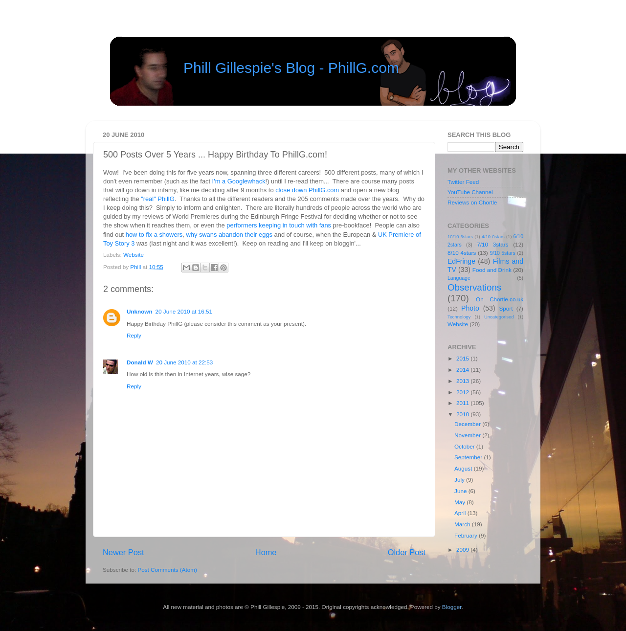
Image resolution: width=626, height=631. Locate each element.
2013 (463, 381)
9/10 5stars (502, 253)
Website (133, 254)
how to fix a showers (154, 234)
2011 (463, 403)
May (460, 502)
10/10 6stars (460, 236)
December (468, 424)
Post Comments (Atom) (167, 569)
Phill (136, 267)
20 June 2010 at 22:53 (184, 362)
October (465, 446)
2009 (463, 549)
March (463, 524)
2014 (463, 369)
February (466, 535)
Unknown (140, 311)
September (469, 457)
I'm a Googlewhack (239, 181)
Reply (134, 335)
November (468, 435)
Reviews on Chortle (472, 202)
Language (458, 278)
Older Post (406, 552)
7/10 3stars (492, 244)
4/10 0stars (493, 236)
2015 (463, 358)
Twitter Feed (463, 182)
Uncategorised (499, 317)
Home (266, 552)
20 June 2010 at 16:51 (184, 311)
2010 (463, 414)
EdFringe (461, 261)
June (461, 491)
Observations (474, 287)
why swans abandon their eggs (229, 234)
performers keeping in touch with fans (278, 225)
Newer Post (123, 552)
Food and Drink (492, 270)
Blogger (452, 607)
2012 (463, 392)
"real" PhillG (157, 199)
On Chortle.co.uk (499, 299)
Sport (506, 308)
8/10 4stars (461, 252)
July (460, 479)
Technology (458, 317)
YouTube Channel (470, 192)
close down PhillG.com (307, 190)
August (464, 468)
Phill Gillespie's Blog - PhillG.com (291, 68)
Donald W (140, 362)
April (461, 513)
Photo (470, 308)
